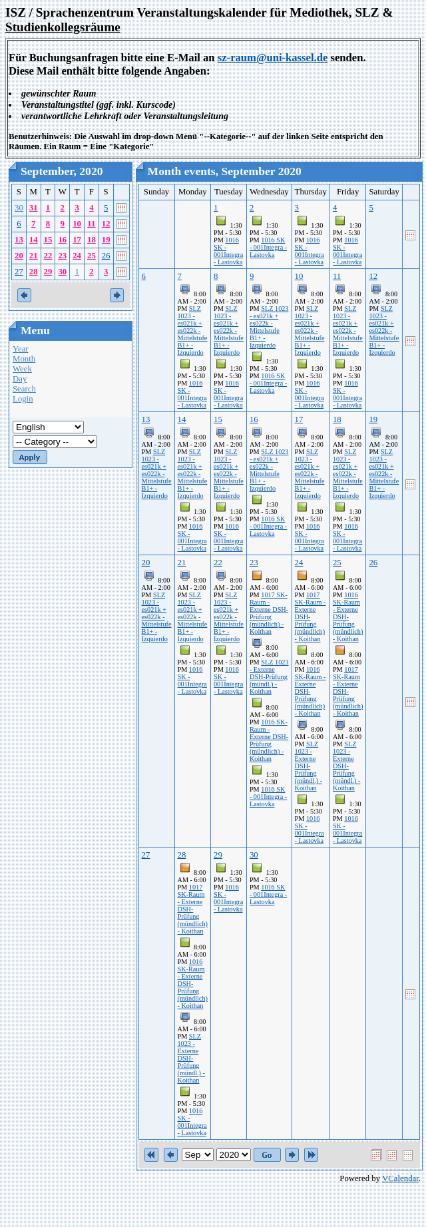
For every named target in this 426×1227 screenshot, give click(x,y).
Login (23, 398)
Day (20, 378)
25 (91, 255)
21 (33, 255)
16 (62, 239)
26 (106, 255)
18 (91, 239)
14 (33, 239)
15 (48, 239)
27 (19, 271)
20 (19, 255)
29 (48, 271)
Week (22, 368)
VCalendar (400, 1178)
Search (24, 388)
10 (77, 223)
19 (106, 239)
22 (48, 255)
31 (33, 207)
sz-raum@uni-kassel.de (273, 57)
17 (77, 239)
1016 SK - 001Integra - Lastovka (228, 251)
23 (62, 255)
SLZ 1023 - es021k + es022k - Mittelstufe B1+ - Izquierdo (193, 330)
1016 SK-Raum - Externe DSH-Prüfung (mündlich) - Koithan (269, 740)
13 (19, 239)
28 (33, 271)
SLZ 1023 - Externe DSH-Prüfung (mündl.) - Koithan (269, 676)
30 (19, 207)
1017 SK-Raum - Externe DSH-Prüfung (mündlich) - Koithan (269, 613)
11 (91, 223)
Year (21, 349)
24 (77, 255)
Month (24, 359)
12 (106, 223)
